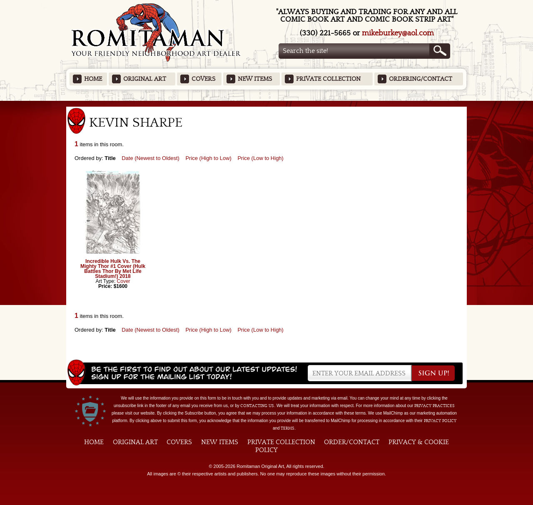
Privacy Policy (440, 420)
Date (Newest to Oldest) (150, 158)
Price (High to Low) (208, 158)
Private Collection (328, 78)
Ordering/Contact (420, 78)
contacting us (257, 405)
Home (93, 78)
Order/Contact (351, 442)
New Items (255, 78)
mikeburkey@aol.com (398, 33)
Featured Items (266, 103)
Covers (203, 78)
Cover (123, 281)
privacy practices (434, 405)
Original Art (144, 78)
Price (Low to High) (260, 158)
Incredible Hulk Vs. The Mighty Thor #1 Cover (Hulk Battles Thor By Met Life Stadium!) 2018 (112, 268)
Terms (287, 428)
